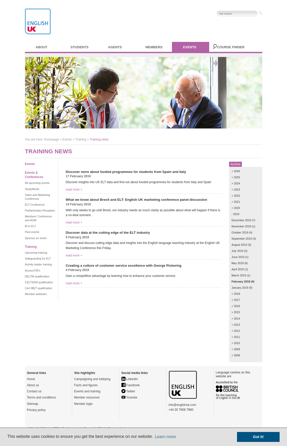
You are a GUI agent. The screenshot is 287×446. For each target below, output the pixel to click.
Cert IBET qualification (38, 288)
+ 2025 (236, 177)
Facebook (130, 385)
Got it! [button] (258, 437)
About (41, 47)
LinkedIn (129, 379)
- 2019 (236, 214)
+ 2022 (236, 195)
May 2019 (238, 263)
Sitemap (32, 404)
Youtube (129, 397)
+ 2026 (236, 171)
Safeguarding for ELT (38, 258)
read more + (74, 189)
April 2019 (238, 269)
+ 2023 (236, 189)
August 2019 (239, 244)
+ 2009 (236, 349)
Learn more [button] (165, 437)
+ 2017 (236, 299)
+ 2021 (236, 201)
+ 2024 (236, 183)
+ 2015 (236, 312)
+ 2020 (236, 207)
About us (33, 385)
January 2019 (240, 287)
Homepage (51, 139)
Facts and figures (86, 385)
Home (31, 379)
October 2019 (240, 232)
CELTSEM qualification (39, 282)
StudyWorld (32, 189)
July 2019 (237, 250)
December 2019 (241, 220)
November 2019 (241, 226)
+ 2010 (236, 343)
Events (189, 47)
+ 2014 (236, 318)
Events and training (87, 391)
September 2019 (242, 238)
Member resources (87, 397)
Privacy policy (36, 410)
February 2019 (241, 281)
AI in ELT (30, 226)
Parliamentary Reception (40, 210)
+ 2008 (236, 355)
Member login (83, 404)
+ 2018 (236, 293)
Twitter (128, 391)
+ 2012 (236, 330)
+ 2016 (236, 306)
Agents (115, 47)
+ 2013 (236, 324)
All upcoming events (37, 182)
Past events (32, 231)
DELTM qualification (37, 276)
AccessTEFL (33, 270)
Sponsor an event (36, 238)
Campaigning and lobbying (92, 379)
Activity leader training (38, 264)
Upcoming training (36, 252)
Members (154, 47)
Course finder (231, 47)
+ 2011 (236, 336)
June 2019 (238, 257)
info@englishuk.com (182, 405)
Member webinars (36, 294)
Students (80, 47)
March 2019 (239, 275)
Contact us (34, 391)
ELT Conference (35, 204)
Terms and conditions (41, 397)
